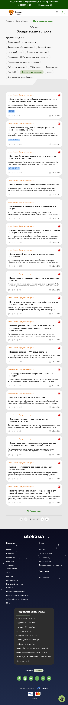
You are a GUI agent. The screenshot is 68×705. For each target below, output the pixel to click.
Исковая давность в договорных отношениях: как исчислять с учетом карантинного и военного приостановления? (32, 328)
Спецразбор (10, 565)
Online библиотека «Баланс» (17, 599)
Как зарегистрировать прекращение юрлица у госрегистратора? (30, 468)
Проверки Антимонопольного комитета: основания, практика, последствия (33, 157)
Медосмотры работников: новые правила (28, 397)
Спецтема (10, 553)
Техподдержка (44, 557)
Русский (39, 670)
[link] (34, 105)
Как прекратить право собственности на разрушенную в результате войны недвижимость (34, 231)
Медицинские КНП (13, 580)
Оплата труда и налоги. (37, 52)
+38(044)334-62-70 (24, 5)
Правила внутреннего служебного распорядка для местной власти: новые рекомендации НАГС (32, 492)
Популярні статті (22, 661)
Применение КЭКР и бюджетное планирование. (28, 57)
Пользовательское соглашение (50, 565)
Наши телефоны (45, 561)
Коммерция (10, 557)
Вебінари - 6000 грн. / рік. (25, 644)
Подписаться (43, 5)
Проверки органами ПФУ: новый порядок (28, 352)
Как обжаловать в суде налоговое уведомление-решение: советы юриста (32, 129)
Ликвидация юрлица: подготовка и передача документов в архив (30, 420)
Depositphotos (44, 578)
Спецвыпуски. (52, 67)
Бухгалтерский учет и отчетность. (22, 42)
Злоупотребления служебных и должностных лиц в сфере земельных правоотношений (33, 100)
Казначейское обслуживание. (20, 47)
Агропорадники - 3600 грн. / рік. (28, 640)
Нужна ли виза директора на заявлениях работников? (34, 185)
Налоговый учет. (15, 52)
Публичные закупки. (16, 67)
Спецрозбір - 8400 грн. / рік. (26, 635)
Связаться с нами (45, 553)
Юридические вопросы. (26, 95)
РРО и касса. (35, 67)
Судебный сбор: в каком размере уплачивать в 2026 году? (33, 208)
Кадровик (9, 576)
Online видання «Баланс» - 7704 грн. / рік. (32, 652)
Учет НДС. (12, 72)
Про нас (42, 550)
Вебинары (10, 561)
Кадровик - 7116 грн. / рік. (26, 623)
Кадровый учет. (44, 47)
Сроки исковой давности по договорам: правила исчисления (31, 255)
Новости (9, 588)
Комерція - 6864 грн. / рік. (25, 627)
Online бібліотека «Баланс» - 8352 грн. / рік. (32, 648)
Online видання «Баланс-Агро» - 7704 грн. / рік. (34, 657)
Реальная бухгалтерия (14, 584)
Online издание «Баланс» (15, 591)
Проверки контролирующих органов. (23, 62)
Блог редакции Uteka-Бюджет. (20, 77)
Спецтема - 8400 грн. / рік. (26, 618)
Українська (29, 670)
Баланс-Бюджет (13, 95)
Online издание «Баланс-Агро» (17, 595)
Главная (9, 550)
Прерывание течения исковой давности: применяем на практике (34, 279)
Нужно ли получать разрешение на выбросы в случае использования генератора (33, 303)
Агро (8, 572)
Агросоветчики (11, 569)
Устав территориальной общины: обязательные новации (31, 375)
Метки (8, 603)
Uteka (49, 72)
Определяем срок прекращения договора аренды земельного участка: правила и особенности (32, 444)
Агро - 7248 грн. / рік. (24, 631)
